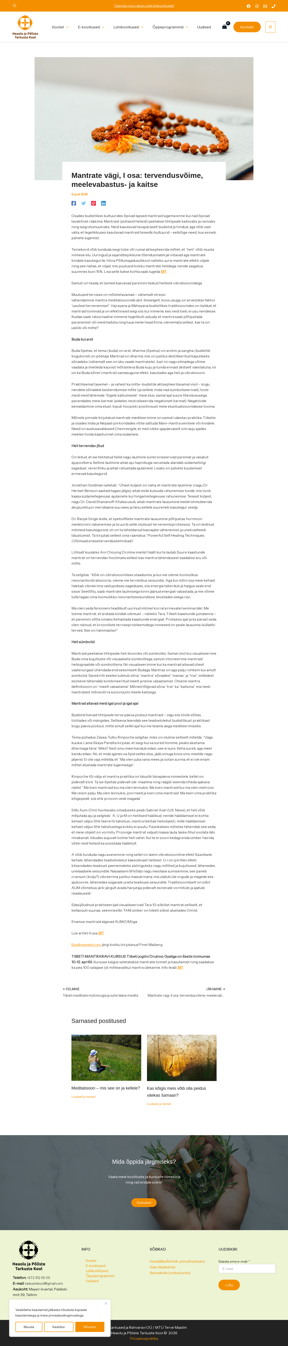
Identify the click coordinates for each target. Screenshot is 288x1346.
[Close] (106, 1303)
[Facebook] (248, 6)
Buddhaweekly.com (87, 944)
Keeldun (59, 1327)
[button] (15, 6)
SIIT (164, 271)
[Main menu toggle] (270, 27)
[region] (60, 1318)
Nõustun (90, 1327)
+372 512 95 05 (39, 1278)
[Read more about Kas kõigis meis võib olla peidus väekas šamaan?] (182, 1057)
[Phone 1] (273, 6)
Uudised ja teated (84, 1104)
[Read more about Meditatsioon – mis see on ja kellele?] (106, 1057)
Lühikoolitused (94, 1273)
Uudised (88, 1284)
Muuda (29, 1327)
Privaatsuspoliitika (144, 1338)
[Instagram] (257, 6)
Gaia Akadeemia (163, 1273)
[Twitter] (83, 203)
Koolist (87, 1262)
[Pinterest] (93, 203)
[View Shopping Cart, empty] (224, 27)
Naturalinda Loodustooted (172, 1278)
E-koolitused (92, 1267)
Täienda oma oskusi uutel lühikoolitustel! (144, 6)
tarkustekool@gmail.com (46, 1283)
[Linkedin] (103, 203)
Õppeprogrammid (96, 1278)
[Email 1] (265, 6)
